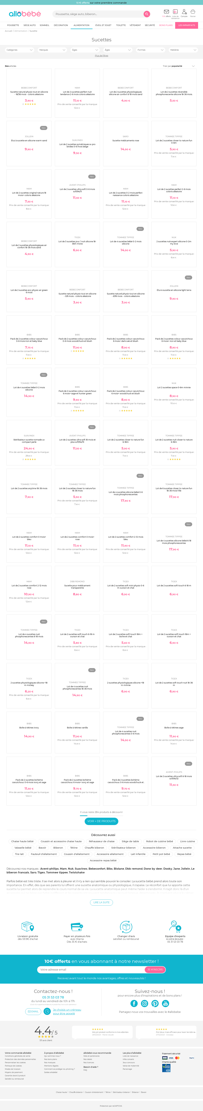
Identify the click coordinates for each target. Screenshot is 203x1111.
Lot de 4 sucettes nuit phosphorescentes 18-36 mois (77, 687)
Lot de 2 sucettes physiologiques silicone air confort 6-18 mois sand (125, 93)
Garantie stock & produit (15, 1076)
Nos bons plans (50, 1059)
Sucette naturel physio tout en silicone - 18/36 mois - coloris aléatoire (29, 93)
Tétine (74, 847)
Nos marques (49, 1063)
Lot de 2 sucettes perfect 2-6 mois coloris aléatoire (174, 190)
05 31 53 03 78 (175, 941)
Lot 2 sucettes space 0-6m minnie (174, 387)
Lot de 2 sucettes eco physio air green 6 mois (29, 291)
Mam (63, 868)
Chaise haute (61, 1092)
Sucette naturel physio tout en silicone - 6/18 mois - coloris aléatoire (126, 294)
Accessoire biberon (154, 847)
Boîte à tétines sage (174, 727)
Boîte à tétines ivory (29, 727)
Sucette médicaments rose (125, 140)
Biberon (58, 847)
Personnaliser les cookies (15, 1063)
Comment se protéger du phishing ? (59, 1069)
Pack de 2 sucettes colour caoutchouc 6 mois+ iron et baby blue (174, 340)
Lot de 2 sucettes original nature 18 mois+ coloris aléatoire (29, 194)
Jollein (185, 868)
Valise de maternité (131, 1066)
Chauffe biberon (94, 847)
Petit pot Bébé (161, 854)
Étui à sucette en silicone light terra (174, 290)
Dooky (167, 868)
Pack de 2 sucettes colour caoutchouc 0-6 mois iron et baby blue (29, 340)
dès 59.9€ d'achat (28, 931)
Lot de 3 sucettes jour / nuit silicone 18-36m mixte (77, 242)
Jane (176, 868)
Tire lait (19, 854)
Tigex (41, 872)
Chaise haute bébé (22, 841)
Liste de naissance (130, 1056)
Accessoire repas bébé (103, 860)
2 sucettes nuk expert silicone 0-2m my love (174, 242)
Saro (33, 872)
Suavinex (81, 868)
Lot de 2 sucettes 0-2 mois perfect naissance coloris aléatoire (125, 194)
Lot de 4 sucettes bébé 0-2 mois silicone (125, 242)
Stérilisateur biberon (123, 847)
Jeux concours (129, 1063)
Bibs (110, 868)
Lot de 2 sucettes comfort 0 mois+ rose (77, 538)
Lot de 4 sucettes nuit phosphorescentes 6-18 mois (29, 635)
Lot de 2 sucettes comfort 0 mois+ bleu (29, 538)
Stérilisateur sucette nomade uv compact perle (29, 440)
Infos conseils (128, 1059)
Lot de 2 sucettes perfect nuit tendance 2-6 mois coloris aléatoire (77, 93)
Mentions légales (51, 1066)
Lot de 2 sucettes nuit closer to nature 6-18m (174, 440)
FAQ (85, 1070)
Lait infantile (138, 854)
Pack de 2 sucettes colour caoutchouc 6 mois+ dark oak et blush (126, 340)
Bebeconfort (97, 868)
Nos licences (88, 1063)
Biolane (119, 868)
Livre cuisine (187, 841)
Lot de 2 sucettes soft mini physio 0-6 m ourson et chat (125, 586)
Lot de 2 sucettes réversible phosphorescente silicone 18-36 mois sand (174, 94)
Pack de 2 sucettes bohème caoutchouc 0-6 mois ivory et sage (29, 781)
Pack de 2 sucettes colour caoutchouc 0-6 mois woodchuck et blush (77, 340)
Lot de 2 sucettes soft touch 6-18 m (174, 585)
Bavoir (42, 847)
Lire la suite (101, 902)
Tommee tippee (57, 872)
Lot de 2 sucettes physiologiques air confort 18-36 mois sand (29, 246)
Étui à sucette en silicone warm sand (29, 140)
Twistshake (77, 872)
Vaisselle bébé (23, 847)
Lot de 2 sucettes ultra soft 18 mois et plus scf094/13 (77, 440)
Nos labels (87, 1059)
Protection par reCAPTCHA (111, 1106)
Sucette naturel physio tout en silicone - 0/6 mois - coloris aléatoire (77, 294)
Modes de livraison (12, 1069)
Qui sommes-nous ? (52, 1056)
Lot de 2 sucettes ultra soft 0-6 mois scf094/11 (77, 190)
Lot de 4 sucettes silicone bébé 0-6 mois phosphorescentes (126, 493)
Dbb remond (134, 868)
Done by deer (153, 868)
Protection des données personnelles (20, 1059)
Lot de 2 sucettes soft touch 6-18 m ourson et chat (77, 635)
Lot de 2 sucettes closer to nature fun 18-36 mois (77, 489)
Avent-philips (49, 868)
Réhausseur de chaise (102, 841)
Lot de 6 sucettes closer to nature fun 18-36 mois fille (174, 489)
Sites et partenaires (91, 1056)
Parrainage (127, 1069)
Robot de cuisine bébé (159, 841)
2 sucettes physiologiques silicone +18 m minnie (125, 683)
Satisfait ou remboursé (14, 1079)
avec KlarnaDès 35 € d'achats (77, 931)
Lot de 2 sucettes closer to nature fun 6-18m (125, 440)
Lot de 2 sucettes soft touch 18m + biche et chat (125, 635)
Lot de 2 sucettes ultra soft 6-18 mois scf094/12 (174, 777)
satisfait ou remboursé (126, 930)
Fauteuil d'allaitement (44, 854)
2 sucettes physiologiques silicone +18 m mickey (29, 683)
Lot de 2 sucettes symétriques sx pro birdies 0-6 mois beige (77, 145)
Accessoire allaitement (110, 854)
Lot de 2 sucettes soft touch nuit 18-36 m (174, 683)
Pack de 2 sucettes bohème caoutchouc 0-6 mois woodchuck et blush (126, 782)
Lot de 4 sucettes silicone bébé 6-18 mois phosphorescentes (174, 541)
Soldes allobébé (50, 1072)
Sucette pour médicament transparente (77, 586)
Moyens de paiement (14, 1072)
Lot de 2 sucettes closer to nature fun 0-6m (174, 141)
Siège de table (130, 841)
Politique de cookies (13, 1066)
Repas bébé (184, 854)
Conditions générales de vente (17, 1056)
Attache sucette (182, 847)
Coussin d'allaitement (77, 854)
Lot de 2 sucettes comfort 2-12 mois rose (29, 586)
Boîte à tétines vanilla (77, 727)
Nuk (71, 868)
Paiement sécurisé (171, 1053)
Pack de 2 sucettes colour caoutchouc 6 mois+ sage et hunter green (77, 392)
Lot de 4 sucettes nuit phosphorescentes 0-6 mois (125, 732)
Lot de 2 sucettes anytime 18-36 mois (29, 488)
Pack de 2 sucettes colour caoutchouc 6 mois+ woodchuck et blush (126, 392)
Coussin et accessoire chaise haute (61, 841)
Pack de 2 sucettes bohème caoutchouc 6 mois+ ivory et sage (77, 781)
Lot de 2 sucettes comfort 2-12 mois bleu (125, 538)
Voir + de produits (101, 821)
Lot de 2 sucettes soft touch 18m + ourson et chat (174, 635)
